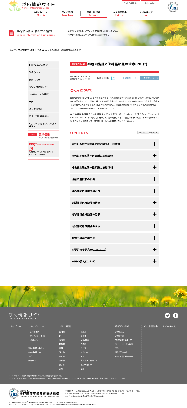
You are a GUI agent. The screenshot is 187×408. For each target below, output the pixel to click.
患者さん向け (149, 77)
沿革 (30, 356)
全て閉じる (153, 132)
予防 (117, 348)
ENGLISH (127, 78)
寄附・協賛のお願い (36, 348)
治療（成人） (42, 50)
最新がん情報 (122, 326)
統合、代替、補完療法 (124, 356)
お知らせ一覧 (169, 326)
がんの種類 (65, 326)
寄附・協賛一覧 (34, 352)
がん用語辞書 (151, 326)
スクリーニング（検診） (124, 344)
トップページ (17, 326)
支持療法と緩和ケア (123, 339)
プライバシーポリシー (39, 335)
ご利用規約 (34, 331)
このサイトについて (37, 326)
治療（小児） (120, 335)
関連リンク (32, 360)
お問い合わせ (35, 339)
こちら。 (123, 378)
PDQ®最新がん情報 (26, 50)
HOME (12, 50)
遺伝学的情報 (121, 352)
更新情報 (44, 134)
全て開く (142, 132)
